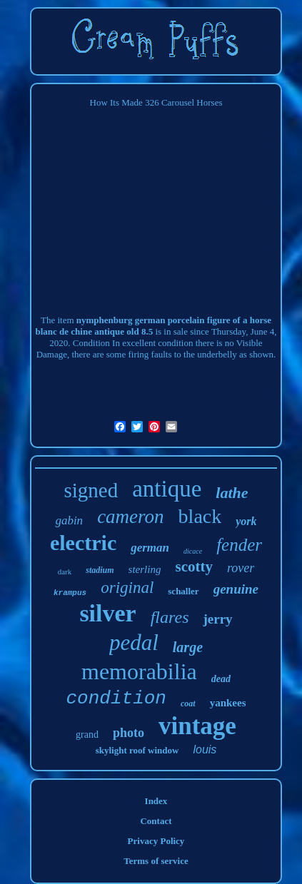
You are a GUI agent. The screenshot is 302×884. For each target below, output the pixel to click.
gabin (69, 520)
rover (240, 568)
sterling (145, 569)
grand (87, 734)
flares (170, 617)
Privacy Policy (156, 840)
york (246, 521)
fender (239, 544)
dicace (192, 551)
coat (188, 703)
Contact (155, 821)
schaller (183, 591)
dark (65, 571)
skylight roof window (137, 750)
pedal (133, 642)
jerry (217, 618)
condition (116, 698)
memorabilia (139, 671)
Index (156, 801)
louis (204, 749)
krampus (70, 593)
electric (83, 542)
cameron (130, 516)
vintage (197, 726)
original (127, 587)
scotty (193, 566)
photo (128, 733)
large (188, 647)
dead (221, 679)
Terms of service (156, 860)
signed (91, 490)
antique (166, 489)
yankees (228, 702)
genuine (235, 588)
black (200, 516)
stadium (100, 570)
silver (107, 613)
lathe (232, 493)
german (150, 547)
